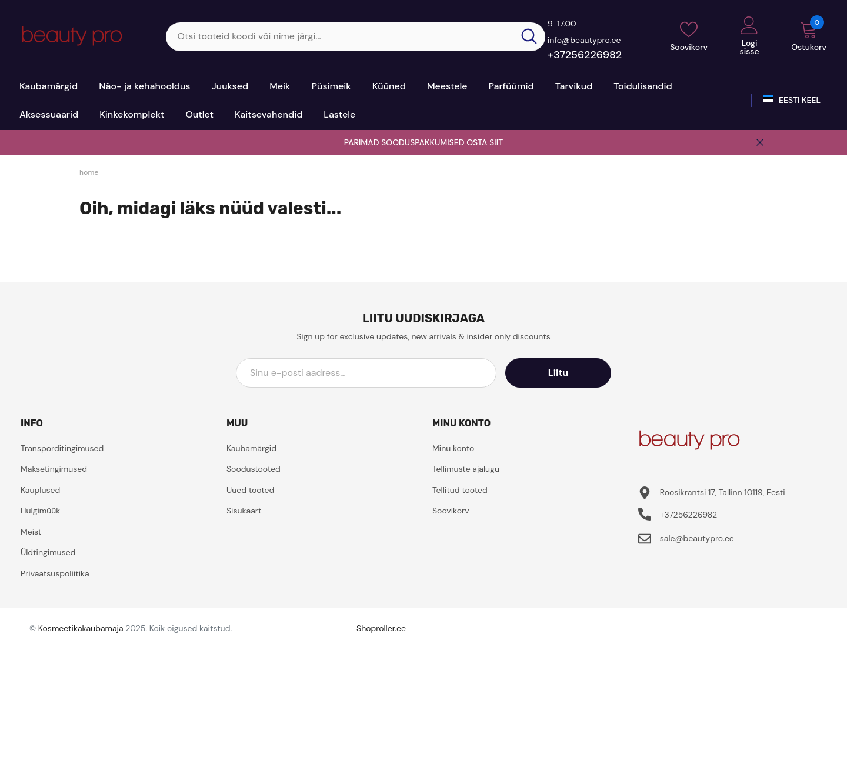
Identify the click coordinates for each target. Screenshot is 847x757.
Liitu (558, 372)
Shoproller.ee (381, 628)
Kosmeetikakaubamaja (81, 628)
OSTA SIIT (484, 142)
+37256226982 (585, 55)
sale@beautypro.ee (697, 538)
